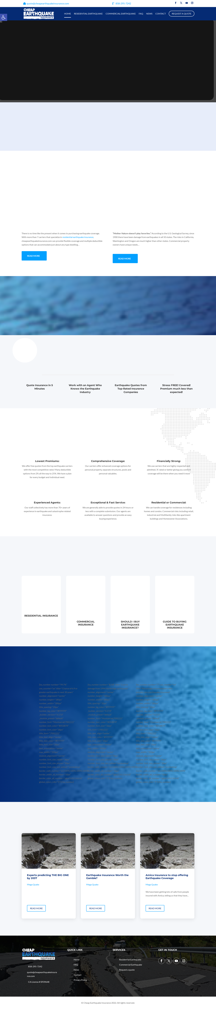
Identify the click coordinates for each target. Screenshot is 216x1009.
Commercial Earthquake (121, 13)
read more (36, 908)
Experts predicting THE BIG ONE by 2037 (48, 877)
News (149, 13)
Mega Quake (33, 884)
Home (67, 13)
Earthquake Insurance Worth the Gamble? (107, 877)
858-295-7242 (123, 3)
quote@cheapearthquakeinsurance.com (48, 3)
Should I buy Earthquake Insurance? (130, 624)
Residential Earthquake (88, 13)
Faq (141, 13)
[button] (3, 17)
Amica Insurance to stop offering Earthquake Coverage (167, 877)
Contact (160, 13)
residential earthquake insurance (77, 237)
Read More (33, 255)
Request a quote (181, 13)
